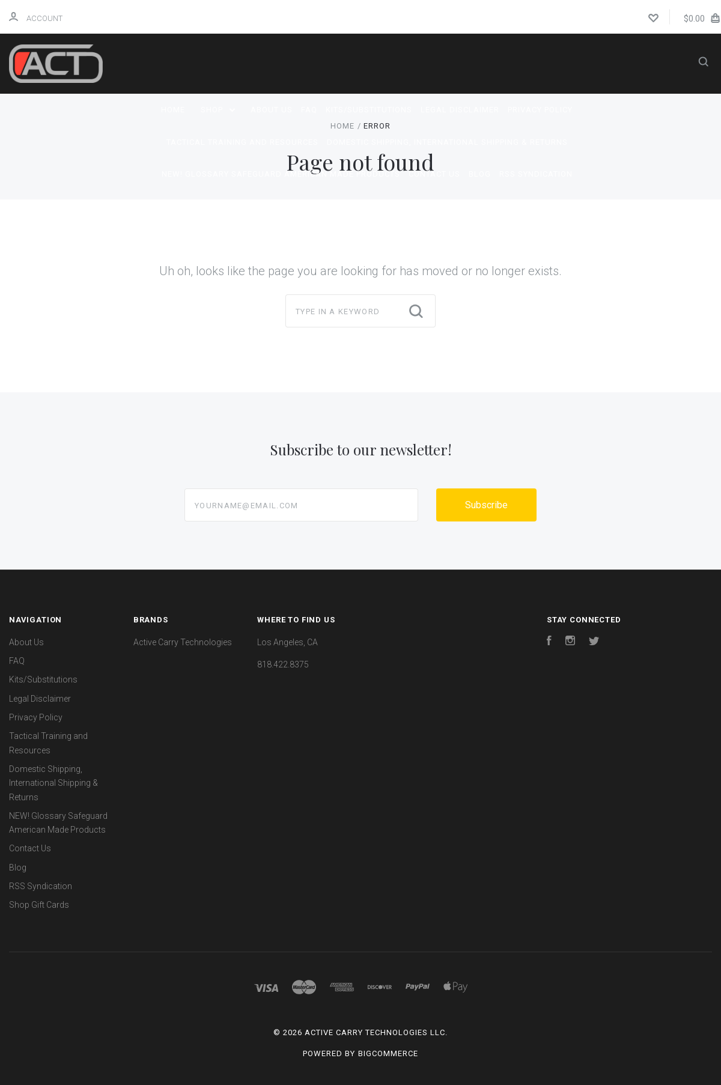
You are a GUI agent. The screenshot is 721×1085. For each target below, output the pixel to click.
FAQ (309, 109)
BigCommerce (388, 1053)
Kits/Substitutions (369, 109)
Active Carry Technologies (182, 642)
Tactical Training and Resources (242, 142)
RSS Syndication (536, 173)
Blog (480, 173)
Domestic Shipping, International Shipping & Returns (447, 142)
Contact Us (434, 173)
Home (173, 109)
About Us (272, 109)
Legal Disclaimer (460, 109)
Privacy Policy (540, 109)
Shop (218, 109)
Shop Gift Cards (39, 905)
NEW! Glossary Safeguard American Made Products (281, 173)
